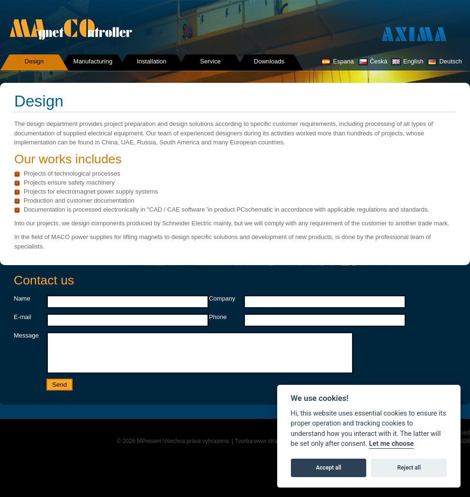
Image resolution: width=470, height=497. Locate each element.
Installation (151, 61)
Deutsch (444, 61)
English (407, 61)
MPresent (149, 448)
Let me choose (391, 444)
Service (210, 61)
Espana (337, 61)
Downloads (269, 61)
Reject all (409, 467)
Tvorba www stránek (261, 448)
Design (34, 61)
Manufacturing (92, 61)
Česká (373, 61)
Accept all (328, 467)
